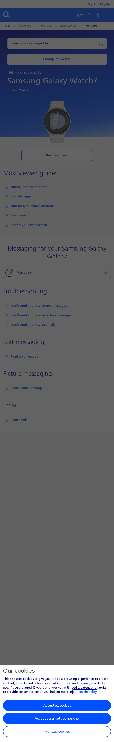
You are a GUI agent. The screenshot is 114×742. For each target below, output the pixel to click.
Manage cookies (57, 731)
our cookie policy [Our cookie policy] (85, 692)
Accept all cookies (57, 705)
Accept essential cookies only (57, 718)
